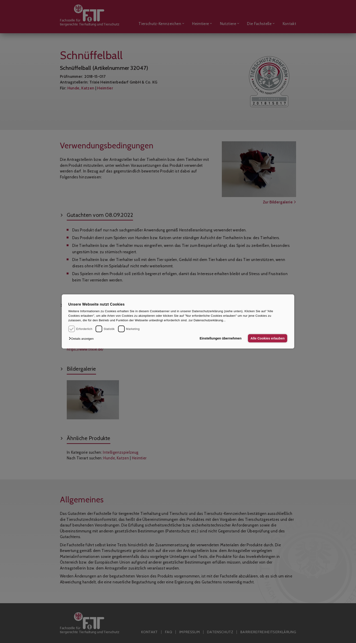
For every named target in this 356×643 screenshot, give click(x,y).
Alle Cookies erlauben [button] (267, 338)
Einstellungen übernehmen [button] (221, 338)
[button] (82, 338)
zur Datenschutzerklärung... (206, 320)
